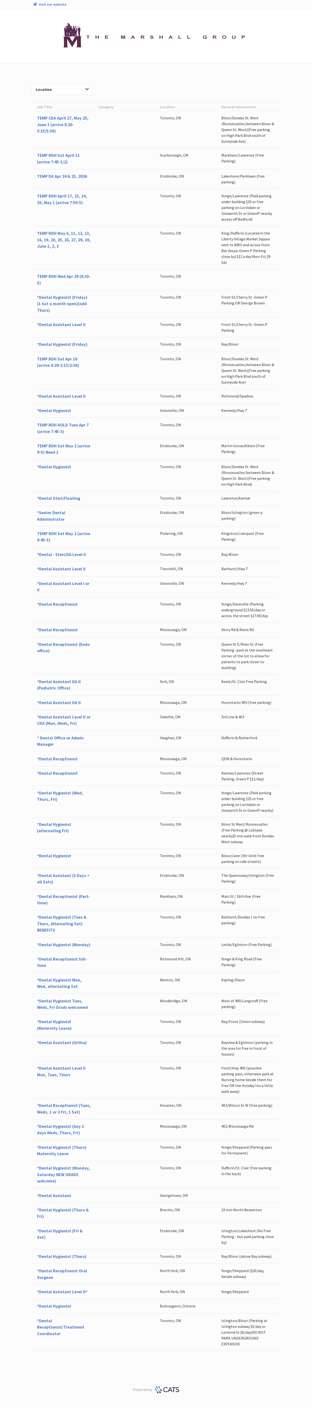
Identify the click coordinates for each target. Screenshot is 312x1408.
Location (62, 89)
